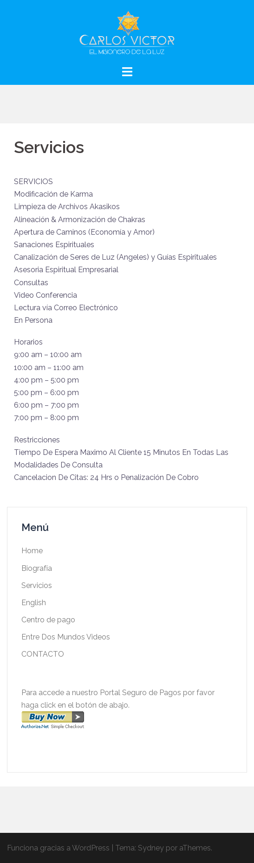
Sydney (151, 848)
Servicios (36, 585)
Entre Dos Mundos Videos (65, 637)
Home (32, 550)
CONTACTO (42, 654)
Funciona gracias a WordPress (58, 848)
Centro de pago (48, 619)
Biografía (36, 568)
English (33, 602)
